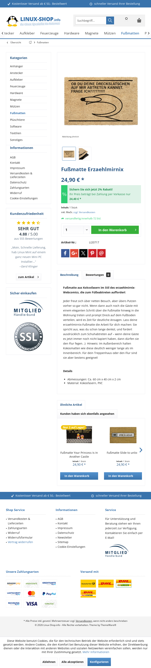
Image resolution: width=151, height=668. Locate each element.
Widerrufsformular (20, 537)
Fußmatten (17, 113)
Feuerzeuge (17, 86)
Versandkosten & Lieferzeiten (21, 182)
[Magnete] (91, 33)
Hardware (16, 93)
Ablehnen (48, 662)
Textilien (15, 133)
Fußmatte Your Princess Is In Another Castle (79, 454)
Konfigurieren (99, 662)
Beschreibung (69, 275)
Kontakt (15, 170)
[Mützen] (109, 33)
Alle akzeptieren (73, 662)
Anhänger (16, 66)
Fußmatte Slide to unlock (123, 453)
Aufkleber (16, 79)
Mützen (15, 106)
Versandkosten (84, 621)
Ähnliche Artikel (71, 405)
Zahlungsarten (19, 195)
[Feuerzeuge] (49, 33)
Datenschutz (18, 189)
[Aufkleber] (27, 33)
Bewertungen (98, 275)
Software (16, 126)
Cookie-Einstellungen (24, 205)
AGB (13, 164)
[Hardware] (71, 33)
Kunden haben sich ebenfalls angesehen (87, 414)
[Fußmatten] (130, 33)
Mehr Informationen (96, 652)
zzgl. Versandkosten (84, 212)
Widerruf (16, 200)
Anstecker (16, 73)
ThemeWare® (108, 625)
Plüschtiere (17, 120)
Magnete (16, 100)
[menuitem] (139, 20)
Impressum (17, 175)
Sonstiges (16, 140)
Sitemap (63, 542)
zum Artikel (28, 283)
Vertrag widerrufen (20, 542)
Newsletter (65, 537)
